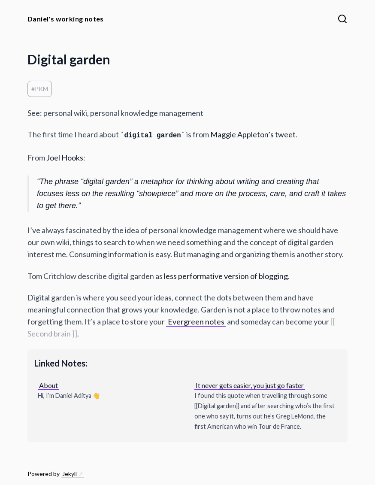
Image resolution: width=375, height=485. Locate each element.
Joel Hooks (64, 157)
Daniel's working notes (65, 19)
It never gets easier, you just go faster (250, 385)
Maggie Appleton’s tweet (253, 134)
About (48, 385)
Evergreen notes (196, 321)
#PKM (39, 88)
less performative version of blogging (226, 276)
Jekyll (69, 473)
